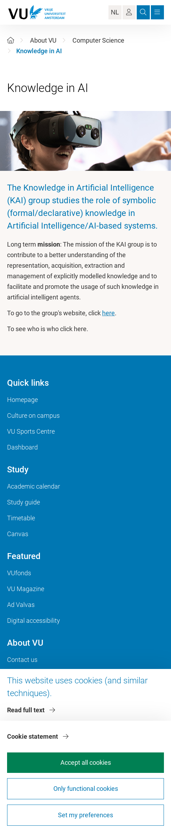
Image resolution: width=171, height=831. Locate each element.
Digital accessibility (33, 620)
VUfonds (19, 573)
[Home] (10, 40)
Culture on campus (33, 415)
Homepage (22, 399)
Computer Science (98, 40)
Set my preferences (85, 815)
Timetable (21, 518)
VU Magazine (25, 589)
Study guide (23, 502)
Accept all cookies (85, 762)
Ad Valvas (21, 604)
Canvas (17, 534)
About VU (43, 40)
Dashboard (22, 447)
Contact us (22, 659)
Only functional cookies (85, 788)
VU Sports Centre (31, 431)
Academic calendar (33, 486)
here (108, 313)
